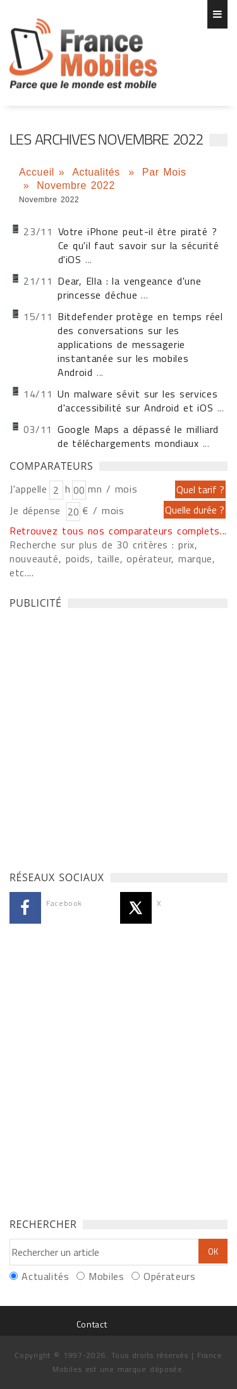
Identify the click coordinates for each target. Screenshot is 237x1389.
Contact (91, 1324)
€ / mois (103, 510)
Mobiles (106, 1276)
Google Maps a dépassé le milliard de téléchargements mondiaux (138, 436)
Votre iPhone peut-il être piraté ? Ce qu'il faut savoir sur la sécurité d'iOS (138, 245)
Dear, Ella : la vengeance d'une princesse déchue (129, 287)
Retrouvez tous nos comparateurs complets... (118, 530)
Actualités (98, 172)
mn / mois (112, 489)
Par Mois (164, 172)
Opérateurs (169, 1276)
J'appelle (28, 489)
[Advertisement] (118, 736)
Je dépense (36, 510)
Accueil (36, 172)
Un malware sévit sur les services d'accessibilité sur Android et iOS (137, 400)
